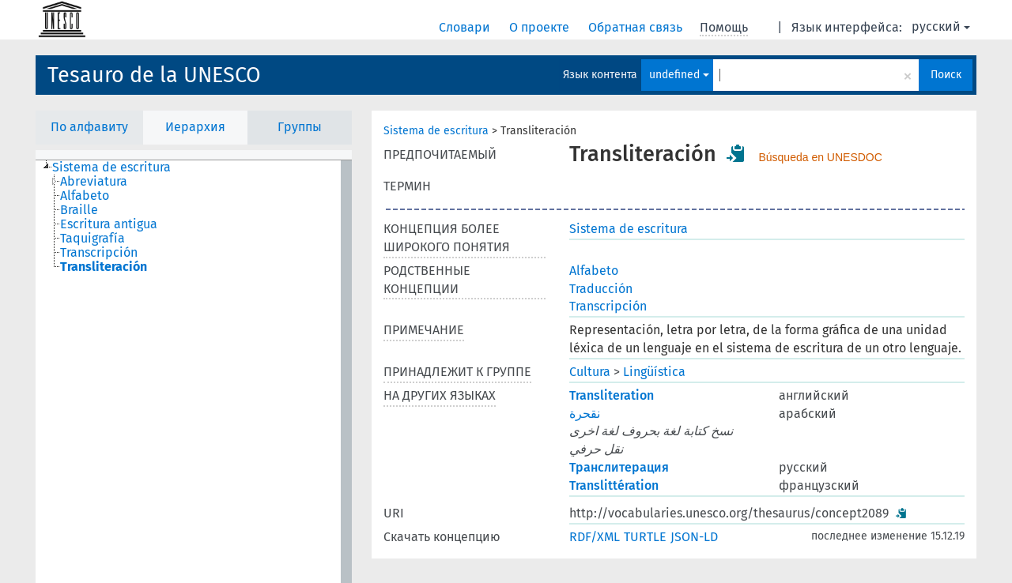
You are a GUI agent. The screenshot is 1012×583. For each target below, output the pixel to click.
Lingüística (654, 371)
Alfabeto (593, 270)
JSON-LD (694, 536)
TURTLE (645, 536)
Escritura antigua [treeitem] (108, 224)
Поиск (946, 74)
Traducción (600, 288)
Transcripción (608, 306)
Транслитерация (619, 467)
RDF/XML (594, 536)
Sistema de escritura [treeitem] (111, 167)
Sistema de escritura (436, 130)
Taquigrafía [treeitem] (92, 238)
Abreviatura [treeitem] (93, 182)
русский (941, 26)
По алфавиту (89, 126)
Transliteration (611, 395)
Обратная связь (636, 27)
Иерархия (195, 126)
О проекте (540, 27)
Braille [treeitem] (79, 210)
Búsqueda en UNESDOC (820, 157)
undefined (679, 74)
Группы (300, 126)
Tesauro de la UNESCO (154, 75)
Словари (466, 27)
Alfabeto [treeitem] (84, 196)
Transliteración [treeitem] (103, 267)
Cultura (589, 371)
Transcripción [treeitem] (99, 253)
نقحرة (584, 413)
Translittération (614, 485)
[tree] (194, 371)
